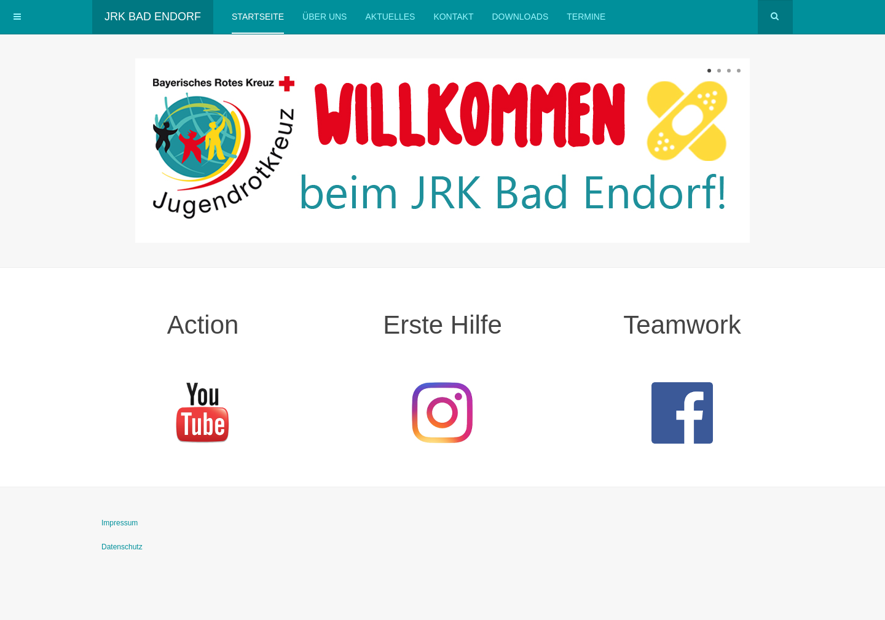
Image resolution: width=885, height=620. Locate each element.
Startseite (258, 17)
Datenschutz (122, 547)
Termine (586, 17)
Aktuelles (390, 17)
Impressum (119, 523)
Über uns (324, 17)
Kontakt (453, 17)
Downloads (520, 17)
